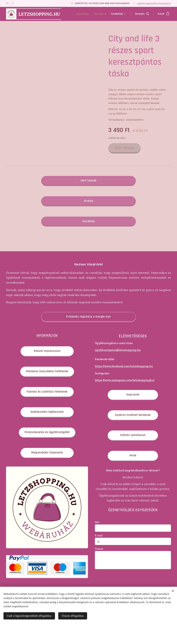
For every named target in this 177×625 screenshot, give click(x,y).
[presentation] (121, 578)
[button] (142, 14)
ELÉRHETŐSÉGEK (133, 336)
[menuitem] (85, 14)
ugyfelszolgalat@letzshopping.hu (154, 3)
